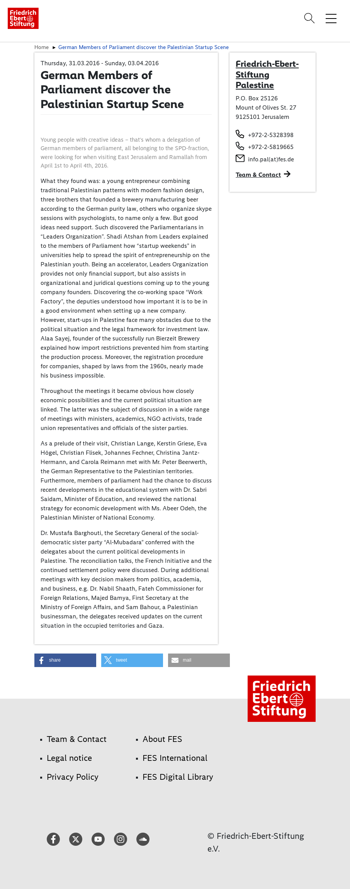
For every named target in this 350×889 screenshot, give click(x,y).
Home (41, 47)
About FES (162, 739)
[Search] (310, 18)
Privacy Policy (73, 777)
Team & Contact (258, 174)
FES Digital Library (178, 777)
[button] (65, 660)
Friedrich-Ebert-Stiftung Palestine (267, 74)
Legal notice (69, 758)
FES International (175, 758)
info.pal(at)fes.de (271, 159)
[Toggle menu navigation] (331, 18)
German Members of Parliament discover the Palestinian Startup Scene (143, 47)
